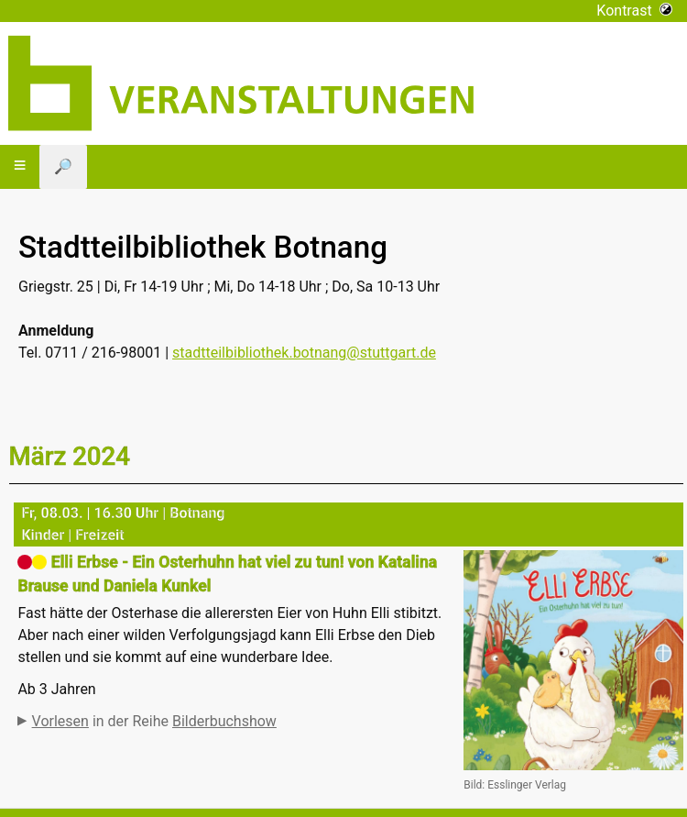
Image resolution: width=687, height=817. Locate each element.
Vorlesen (60, 721)
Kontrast (634, 10)
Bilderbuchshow (224, 721)
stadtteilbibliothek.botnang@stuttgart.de (304, 352)
